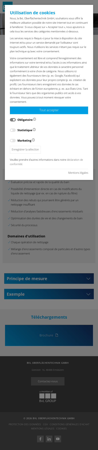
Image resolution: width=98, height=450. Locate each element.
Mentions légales (78, 173)
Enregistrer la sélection (25, 149)
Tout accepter (49, 110)
